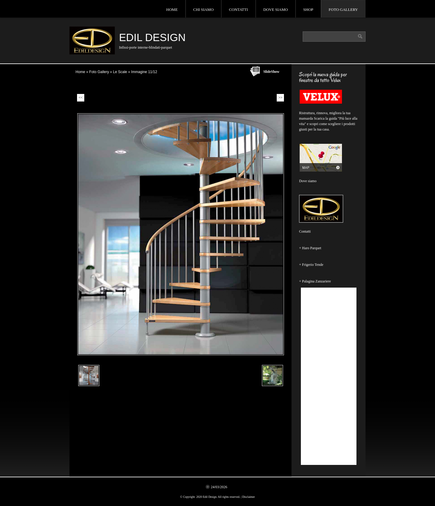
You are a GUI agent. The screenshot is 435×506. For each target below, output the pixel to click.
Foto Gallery (343, 9)
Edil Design (152, 37)
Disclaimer (248, 496)
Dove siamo (275, 9)
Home (172, 9)
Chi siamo (203, 9)
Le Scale (120, 72)
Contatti (238, 9)
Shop (308, 9)
